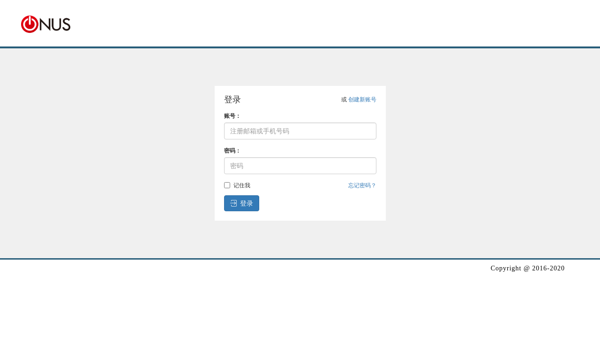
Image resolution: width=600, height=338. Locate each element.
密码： (232, 150)
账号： (232, 116)
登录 (242, 203)
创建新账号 (362, 99)
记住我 (237, 185)
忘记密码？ (362, 185)
